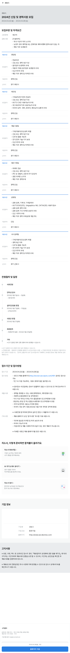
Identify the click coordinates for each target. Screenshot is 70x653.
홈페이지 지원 (35, 649)
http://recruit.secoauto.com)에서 (42, 376)
